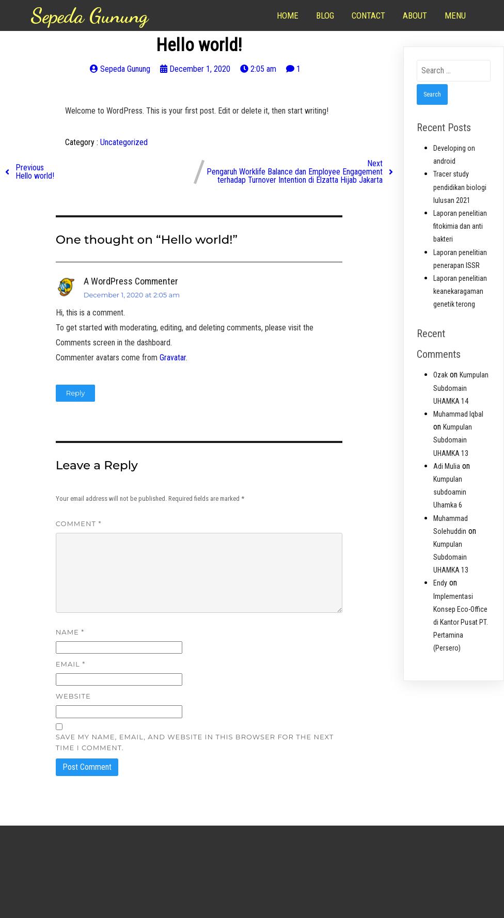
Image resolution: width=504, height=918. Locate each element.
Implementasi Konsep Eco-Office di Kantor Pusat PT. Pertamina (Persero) (460, 622)
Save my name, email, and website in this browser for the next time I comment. (195, 742)
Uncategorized (124, 142)
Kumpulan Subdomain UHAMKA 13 (452, 440)
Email (70, 664)
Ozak (440, 375)
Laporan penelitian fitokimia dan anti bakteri (460, 226)
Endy (440, 583)
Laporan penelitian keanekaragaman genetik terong (460, 291)
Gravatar (173, 357)
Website (73, 696)
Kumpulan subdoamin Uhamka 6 (449, 492)
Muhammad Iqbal (458, 414)
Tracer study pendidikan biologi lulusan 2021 (459, 187)
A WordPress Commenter (131, 281)
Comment (79, 523)
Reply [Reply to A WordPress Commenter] (75, 393)
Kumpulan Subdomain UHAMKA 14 (461, 388)
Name (70, 632)
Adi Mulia (446, 466)
